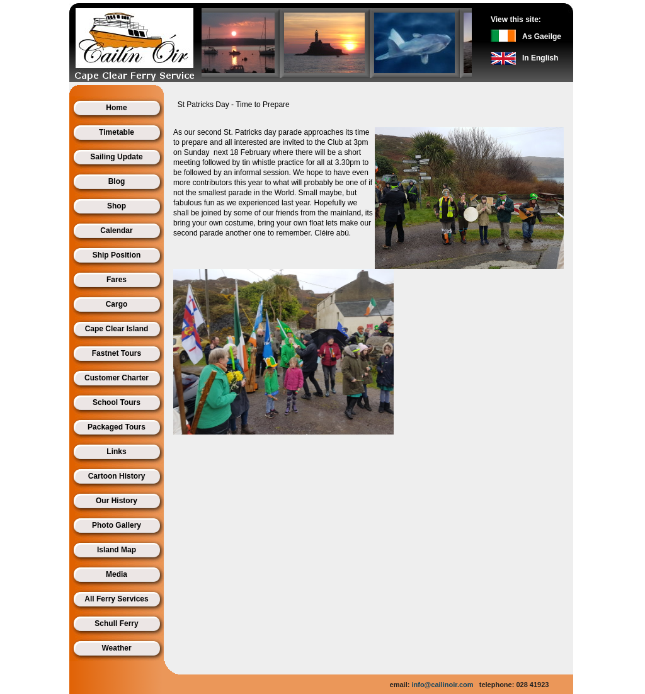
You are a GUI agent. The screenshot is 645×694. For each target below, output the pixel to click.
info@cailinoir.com (442, 684)
